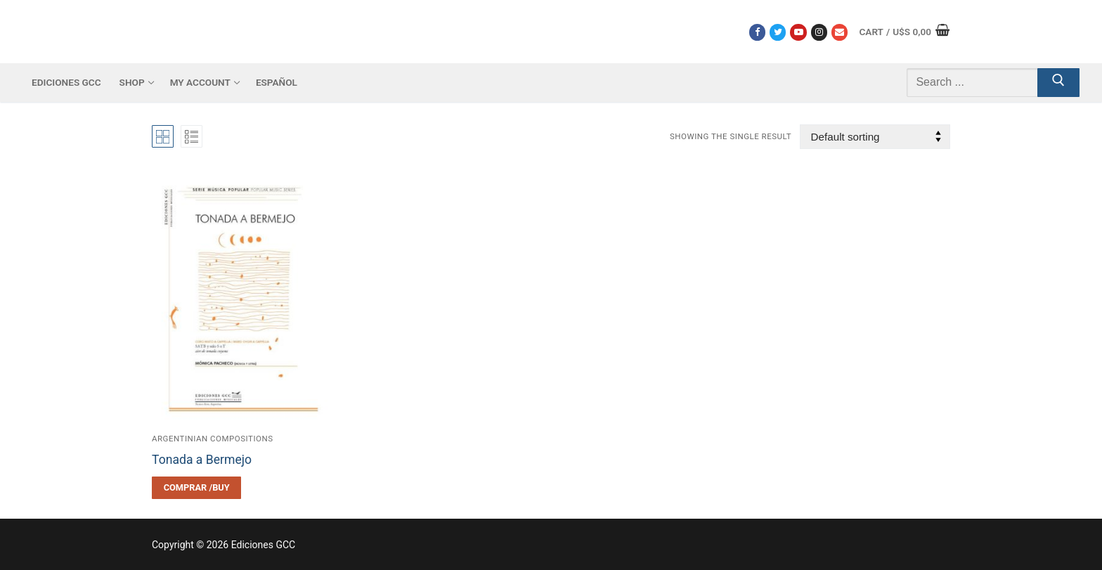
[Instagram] (819, 32)
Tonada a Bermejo (202, 460)
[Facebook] (757, 32)
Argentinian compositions (212, 438)
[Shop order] (875, 136)
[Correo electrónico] (839, 32)
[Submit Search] (1058, 83)
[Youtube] (798, 32)
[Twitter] (778, 32)
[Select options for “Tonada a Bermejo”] (196, 488)
